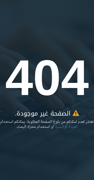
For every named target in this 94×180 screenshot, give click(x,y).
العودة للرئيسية (66, 127)
